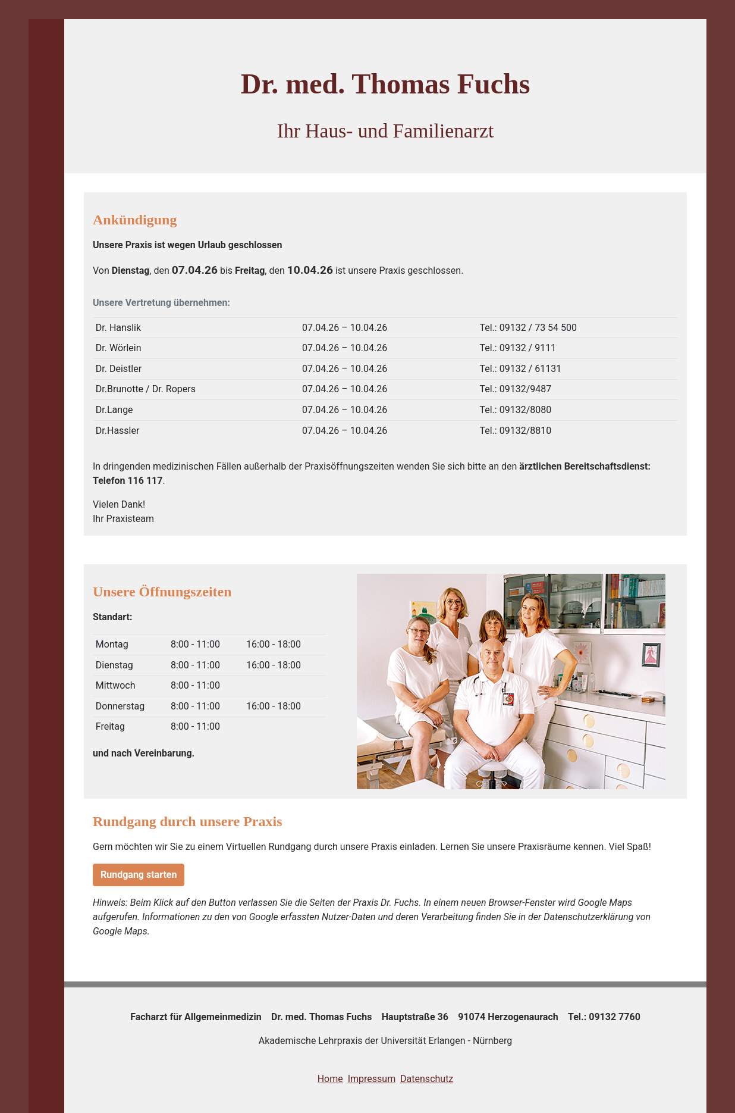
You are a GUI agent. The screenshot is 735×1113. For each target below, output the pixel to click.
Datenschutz (426, 1078)
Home (330, 1078)
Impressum (372, 1078)
